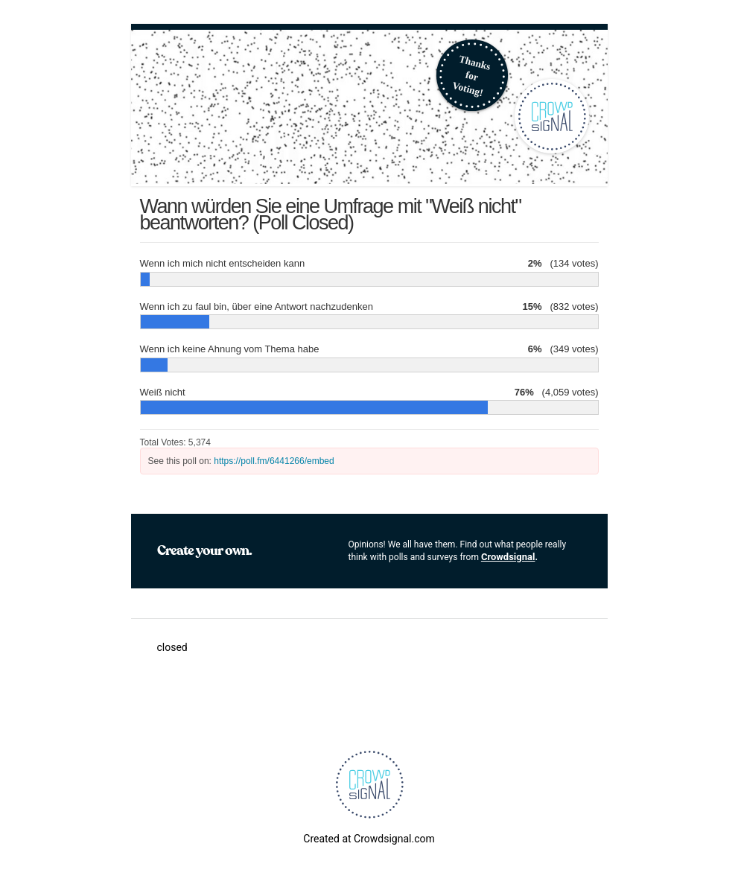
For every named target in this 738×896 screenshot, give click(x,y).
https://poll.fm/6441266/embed (274, 461)
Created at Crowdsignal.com (368, 839)
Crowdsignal (508, 556)
